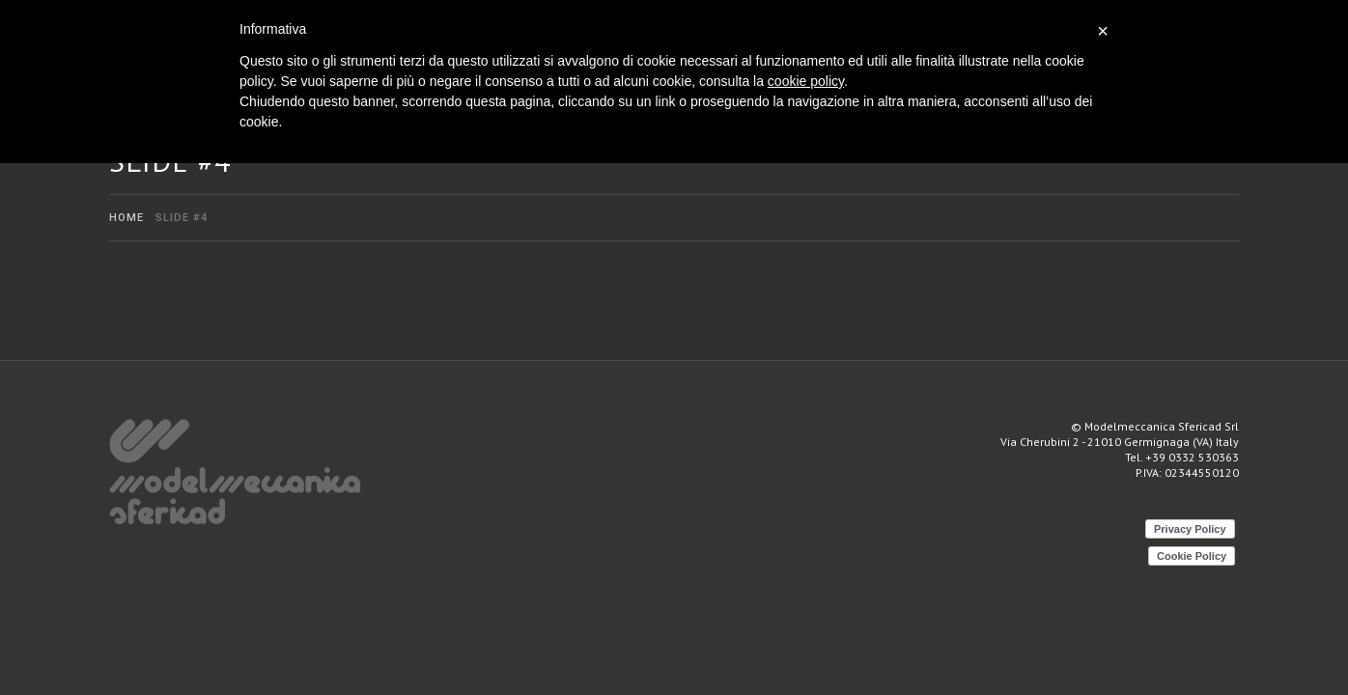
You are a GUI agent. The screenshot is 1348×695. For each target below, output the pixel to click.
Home (126, 217)
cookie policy (806, 81)
